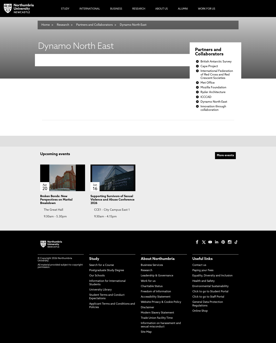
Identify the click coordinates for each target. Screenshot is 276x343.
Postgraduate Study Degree (106, 270)
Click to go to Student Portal (210, 291)
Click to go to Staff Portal (208, 297)
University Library (100, 290)
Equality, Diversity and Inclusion (212, 275)
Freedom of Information (156, 291)
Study (94, 259)
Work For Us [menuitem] (206, 9)
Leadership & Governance (157, 275)
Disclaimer (147, 307)
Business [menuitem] (116, 9)
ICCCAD (206, 97)
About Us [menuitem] (161, 9)
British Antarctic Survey (216, 61)
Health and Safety (203, 281)
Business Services (152, 265)
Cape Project (209, 66)
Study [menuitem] (65, 9)
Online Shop (200, 311)
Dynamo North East (133, 25)
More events (225, 155)
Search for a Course (101, 265)
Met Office (208, 82)
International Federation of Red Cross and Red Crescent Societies (217, 74)
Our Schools (97, 275)
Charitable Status (152, 286)
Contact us (199, 265)
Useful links (202, 259)
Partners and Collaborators (94, 25)
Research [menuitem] (138, 9)
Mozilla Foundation (213, 87)
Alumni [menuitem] (183, 9)
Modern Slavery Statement (157, 313)
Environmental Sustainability (210, 286)
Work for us (148, 281)
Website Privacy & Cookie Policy (161, 302)
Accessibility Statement (155, 297)
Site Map (146, 332)
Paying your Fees (202, 270)
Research (63, 25)
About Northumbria (158, 259)
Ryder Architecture (213, 92)
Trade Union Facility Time (157, 318)
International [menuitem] (89, 9)
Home (45, 25)
